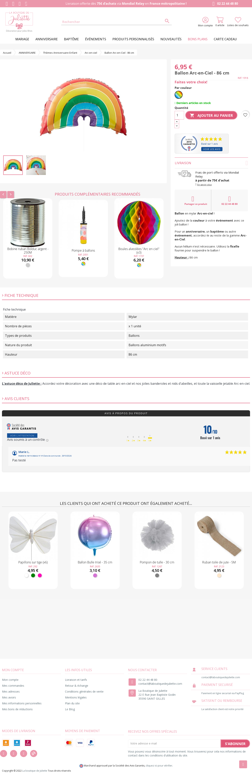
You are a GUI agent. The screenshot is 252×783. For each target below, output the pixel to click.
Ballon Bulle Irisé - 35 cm (95, 562)
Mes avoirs (9, 697)
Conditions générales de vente (84, 691)
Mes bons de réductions (17, 709)
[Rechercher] (116, 22)
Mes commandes (13, 685)
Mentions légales (76, 697)
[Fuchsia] (40, 575)
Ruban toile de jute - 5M (219, 562)
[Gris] (157, 575)
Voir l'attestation (22, 435)
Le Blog (70, 709)
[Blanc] (26, 575)
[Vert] (33, 575)
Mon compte (10, 680)
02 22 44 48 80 (224, 4)
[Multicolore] (83, 264)
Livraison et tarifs (76, 680)
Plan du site (72, 703)
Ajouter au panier (211, 115)
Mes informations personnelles (22, 703)
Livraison (211, 163)
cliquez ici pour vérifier (159, 765)
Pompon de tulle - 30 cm (157, 562)
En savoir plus (204, 184)
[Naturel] (219, 575)
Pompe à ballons (83, 250)
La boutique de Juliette (34, 770)
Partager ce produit (195, 200)
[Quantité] (179, 115)
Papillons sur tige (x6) (33, 562)
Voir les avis (211, 149)
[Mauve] (95, 575)
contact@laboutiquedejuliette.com (160, 683)
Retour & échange (76, 685)
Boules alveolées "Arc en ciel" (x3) (138, 251)
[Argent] (28, 265)
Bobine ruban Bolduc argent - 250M (27, 251)
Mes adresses (11, 691)
